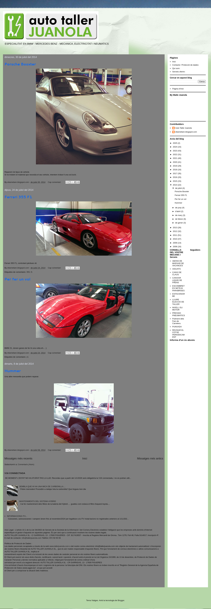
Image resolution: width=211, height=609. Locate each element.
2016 (175, 177)
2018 (175, 169)
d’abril (178, 211)
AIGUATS (176, 269)
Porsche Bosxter (20, 64)
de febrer (179, 219)
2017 (175, 173)
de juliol (178, 188)
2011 (175, 235)
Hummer (12, 370)
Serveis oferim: (178, 72)
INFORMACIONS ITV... (17, 516)
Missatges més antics (150, 458)
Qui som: (176, 68)
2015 (175, 181)
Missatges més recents (18, 458)
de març (179, 215)
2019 (175, 166)
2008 (175, 246)
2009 (175, 243)
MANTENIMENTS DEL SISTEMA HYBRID (37, 501)
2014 (175, 185)
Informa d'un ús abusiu (182, 340)
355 (28, 272)
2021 (175, 158)
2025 (175, 143)
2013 (175, 227)
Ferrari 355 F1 (18, 196)
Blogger (121, 600)
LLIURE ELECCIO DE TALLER (178, 301)
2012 (175, 231)
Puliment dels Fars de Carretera (178, 321)
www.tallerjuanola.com (59, 546)
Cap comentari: (55, 182)
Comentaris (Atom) (26, 464)
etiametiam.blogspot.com (186, 132)
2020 (175, 162)
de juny (178, 207)
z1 (27, 357)
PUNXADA (177, 327)
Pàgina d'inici (178, 89)
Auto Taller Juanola (183, 128)
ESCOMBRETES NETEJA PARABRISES (178, 288)
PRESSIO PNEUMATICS (178, 314)
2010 (175, 239)
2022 (175, 154)
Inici (84, 458)
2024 (175, 147)
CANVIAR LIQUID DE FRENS (177, 280)
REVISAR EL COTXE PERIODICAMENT (178, 333)
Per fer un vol (17, 279)
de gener (179, 223)
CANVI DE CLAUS (176, 273)
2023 (175, 151)
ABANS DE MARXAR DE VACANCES (178, 263)
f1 (31, 272)
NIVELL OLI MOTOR (177, 308)
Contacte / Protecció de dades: (185, 65)
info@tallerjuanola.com (31, 538)
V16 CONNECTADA (14, 473)
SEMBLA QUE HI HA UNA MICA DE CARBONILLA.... (42, 486)
